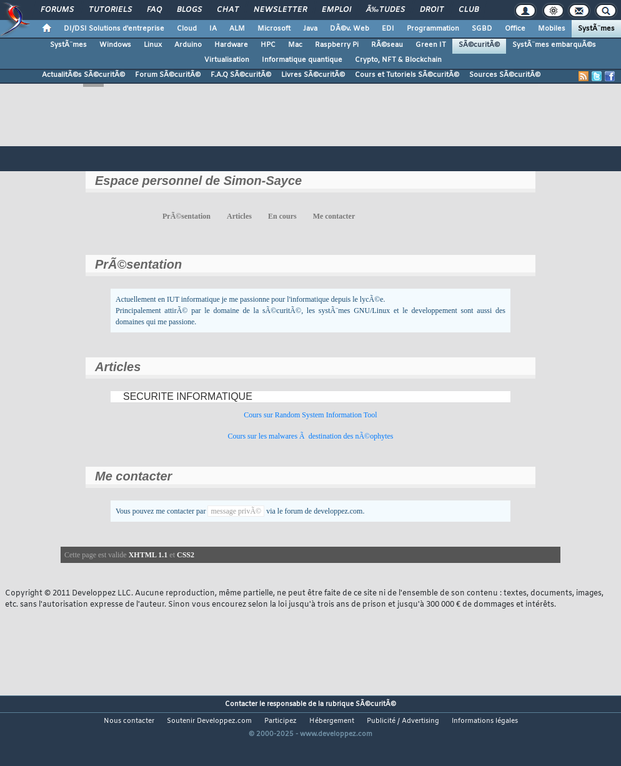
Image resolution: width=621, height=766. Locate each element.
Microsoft (274, 28)
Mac (295, 45)
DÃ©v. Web (349, 28)
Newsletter (280, 10)
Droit (432, 10)
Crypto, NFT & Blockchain (398, 60)
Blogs (189, 10)
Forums (57, 10)
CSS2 (185, 554)
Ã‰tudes (385, 10)
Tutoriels (110, 10)
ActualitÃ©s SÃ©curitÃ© (83, 75)
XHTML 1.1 (148, 554)
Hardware (231, 45)
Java (310, 28)
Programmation (433, 28)
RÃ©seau (387, 45)
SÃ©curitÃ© (479, 45)
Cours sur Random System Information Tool (310, 414)
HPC (268, 45)
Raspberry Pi (337, 45)
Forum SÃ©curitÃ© (168, 75)
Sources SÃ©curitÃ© (504, 75)
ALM (237, 28)
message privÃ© (236, 511)
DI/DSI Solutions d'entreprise (114, 28)
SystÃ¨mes (596, 28)
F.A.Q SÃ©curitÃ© (241, 75)
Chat (228, 10)
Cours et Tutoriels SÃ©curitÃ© (407, 75)
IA (213, 28)
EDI (388, 28)
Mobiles (551, 28)
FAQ (154, 10)
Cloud (187, 28)
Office (515, 28)
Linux (153, 45)
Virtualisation (226, 60)
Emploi (336, 10)
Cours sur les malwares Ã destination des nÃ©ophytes (310, 436)
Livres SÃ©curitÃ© (313, 75)
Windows (115, 45)
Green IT (430, 45)
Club (468, 10)
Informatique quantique (302, 60)
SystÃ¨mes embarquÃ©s (554, 45)
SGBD (482, 28)
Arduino (188, 45)
